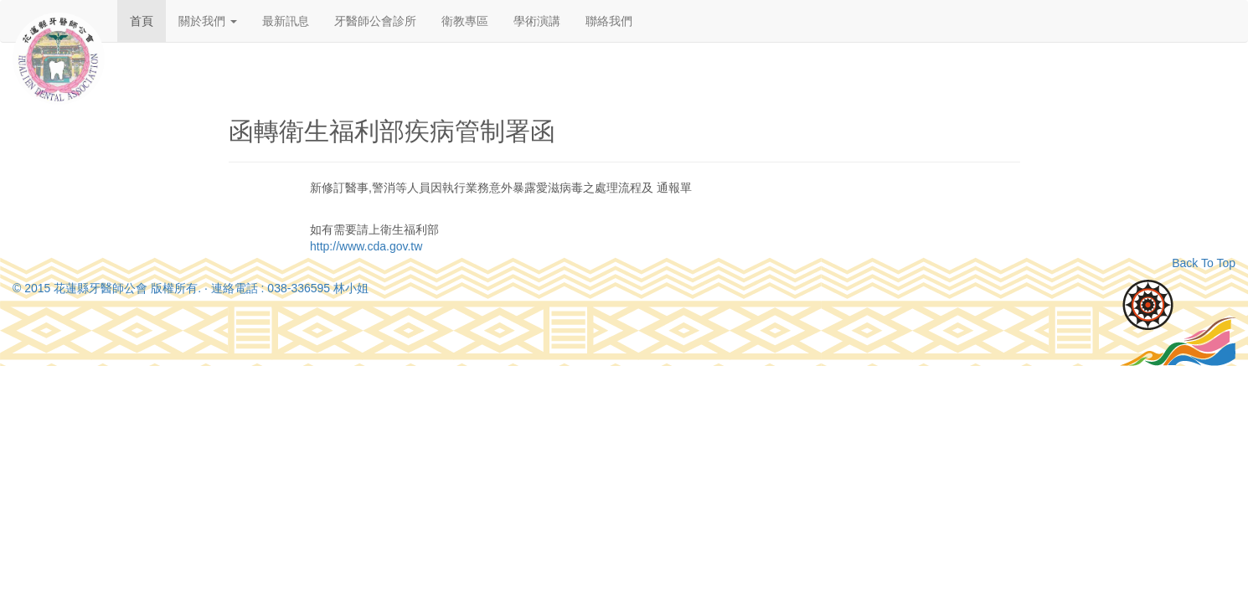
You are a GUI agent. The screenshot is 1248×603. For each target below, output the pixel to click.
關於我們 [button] (207, 21)
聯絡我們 (608, 21)
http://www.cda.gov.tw (366, 246)
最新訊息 (285, 21)
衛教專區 (464, 21)
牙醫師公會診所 (375, 21)
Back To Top (1203, 263)
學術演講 (536, 21)
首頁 (141, 21)
